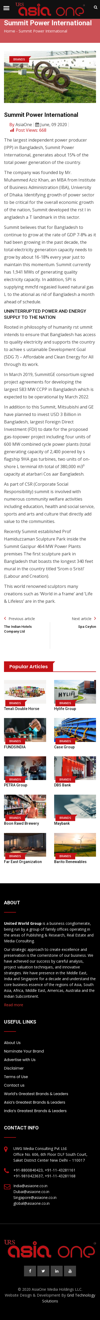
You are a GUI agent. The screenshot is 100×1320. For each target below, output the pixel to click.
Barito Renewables (70, 862)
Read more (13, 1004)
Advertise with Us (19, 1059)
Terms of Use (16, 1076)
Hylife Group (65, 709)
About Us (12, 1042)
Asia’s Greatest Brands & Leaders (34, 1102)
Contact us (14, 1085)
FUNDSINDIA (15, 747)
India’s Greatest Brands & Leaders (35, 1110)
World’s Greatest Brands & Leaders (36, 1093)
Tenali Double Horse (21, 709)
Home (9, 31)
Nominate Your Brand (24, 1051)
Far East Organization (23, 862)
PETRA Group (15, 785)
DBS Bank (62, 785)
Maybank (62, 823)
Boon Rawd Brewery (21, 823)
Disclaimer (14, 1068)
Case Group (64, 747)
